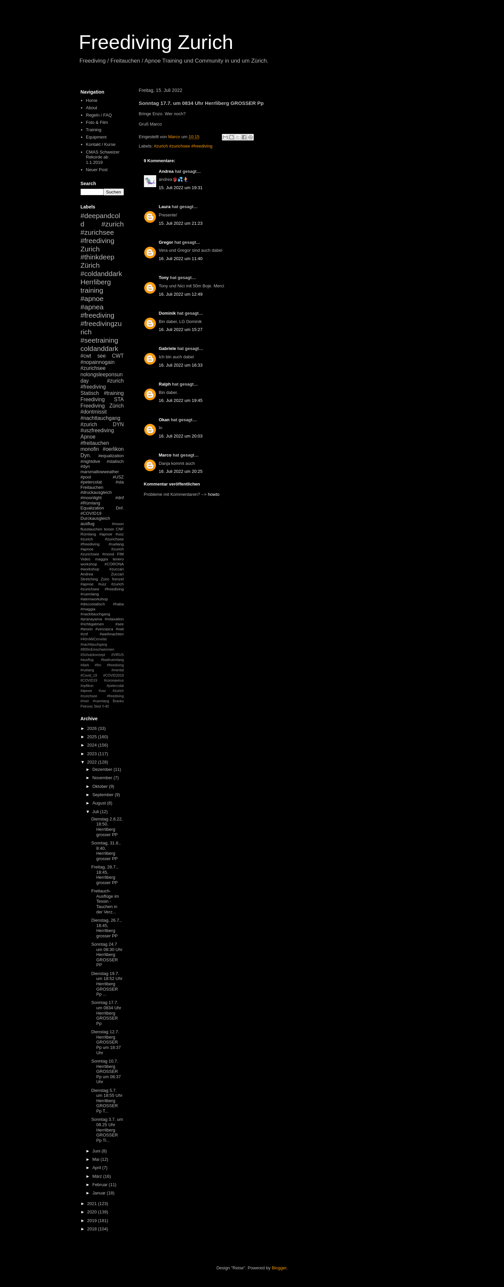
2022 (92, 762)
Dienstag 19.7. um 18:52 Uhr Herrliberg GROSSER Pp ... (107, 984)
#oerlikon (113, 449)
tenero (118, 559)
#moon (118, 523)
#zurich (89, 424)
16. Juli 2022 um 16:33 (181, 365)
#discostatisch (93, 604)
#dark (85, 665)
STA (119, 399)
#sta (120, 482)
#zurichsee (93, 368)
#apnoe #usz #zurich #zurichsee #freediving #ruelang (102, 539)
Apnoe (88, 437)
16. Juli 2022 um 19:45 (181, 400)
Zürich (90, 265)
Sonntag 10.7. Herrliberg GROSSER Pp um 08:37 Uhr (106, 1071)
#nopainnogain (98, 362)
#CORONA (114, 564)
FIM (120, 554)
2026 (92, 728)
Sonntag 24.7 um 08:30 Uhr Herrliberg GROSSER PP (107, 954)
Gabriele (167, 348)
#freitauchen (95, 443)
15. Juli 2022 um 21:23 (181, 223)
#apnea (92, 307)
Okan (164, 419)
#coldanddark (101, 273)
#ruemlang (101, 701)
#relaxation (114, 619)
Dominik (167, 313)
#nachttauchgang (101, 418)
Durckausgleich (95, 518)
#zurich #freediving (102, 384)
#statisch (115, 461)
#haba (118, 604)
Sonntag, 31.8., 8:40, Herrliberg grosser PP (106, 850)
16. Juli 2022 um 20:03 (181, 436)
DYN (118, 424)
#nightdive (90, 461)
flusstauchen (92, 529)
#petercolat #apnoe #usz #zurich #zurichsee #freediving (102, 691)
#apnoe (92, 298)
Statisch (90, 393)
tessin (109, 529)
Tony (164, 277)
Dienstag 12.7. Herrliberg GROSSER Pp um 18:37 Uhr (106, 1042)
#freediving (98, 315)
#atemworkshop (94, 599)
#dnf (119, 497)
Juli (96, 811)
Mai (96, 1159)
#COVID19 (91, 513)
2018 (92, 1228)
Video (86, 559)
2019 (92, 1220)
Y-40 (105, 706)
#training (114, 393)
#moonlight (91, 497)
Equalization (92, 507)
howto (214, 494)
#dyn (85, 466)
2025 (92, 736)
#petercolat (91, 482)
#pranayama (91, 619)
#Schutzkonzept (93, 655)
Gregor (166, 242)
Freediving (93, 399)
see (101, 356)
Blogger (279, 1267)
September (103, 794)
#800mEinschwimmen (98, 649)
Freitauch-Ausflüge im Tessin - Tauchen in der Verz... (105, 901)
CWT (118, 356)
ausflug (88, 523)
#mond (108, 554)
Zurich (90, 249)
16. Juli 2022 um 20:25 (181, 471)
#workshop (90, 569)
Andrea (166, 171)
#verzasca (104, 629)
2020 (92, 1211)
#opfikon (87, 686)
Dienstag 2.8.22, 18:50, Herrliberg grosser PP (107, 826)
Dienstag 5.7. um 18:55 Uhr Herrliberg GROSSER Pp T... (107, 1101)
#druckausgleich (96, 492)
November (103, 777)
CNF (120, 529)
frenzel (118, 579)
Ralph (165, 384)
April (97, 1167)
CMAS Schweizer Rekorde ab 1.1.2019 (103, 157)
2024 (92, 745)
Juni (96, 1150)
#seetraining (99, 340)
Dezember (103, 769)
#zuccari (116, 569)
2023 (92, 753)
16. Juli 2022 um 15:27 (181, 329)
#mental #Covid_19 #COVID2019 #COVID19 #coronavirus (102, 675)
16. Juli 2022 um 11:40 (181, 258)
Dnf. (120, 507)
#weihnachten (112, 634)
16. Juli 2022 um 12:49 (181, 294)
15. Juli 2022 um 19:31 (181, 187)
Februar (100, 1184)
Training (93, 129)
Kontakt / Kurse (101, 144)
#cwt (86, 356)
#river (85, 701)
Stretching (89, 579)
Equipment (96, 137)
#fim (98, 665)
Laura (165, 206)
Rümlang (88, 534)
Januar (99, 1192)
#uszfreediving (97, 430)
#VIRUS (117, 655)
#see (119, 624)
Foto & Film (97, 122)
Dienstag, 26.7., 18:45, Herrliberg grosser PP (106, 928)
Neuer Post (97, 169)
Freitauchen (92, 487)
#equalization (111, 455)
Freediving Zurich (156, 42)
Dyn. (86, 455)
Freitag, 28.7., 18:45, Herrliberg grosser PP (104, 874)
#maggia (88, 609)
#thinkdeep (98, 257)
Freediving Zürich (102, 406)
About (91, 107)
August (99, 803)
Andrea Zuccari (102, 574)
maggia (101, 559)
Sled (97, 706)
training (92, 290)
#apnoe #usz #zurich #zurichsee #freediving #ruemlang (102, 589)
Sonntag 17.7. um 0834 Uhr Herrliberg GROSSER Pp (106, 1013)
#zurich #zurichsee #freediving (183, 146)
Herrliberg (96, 282)
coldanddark (99, 348)
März (97, 1176)
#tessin (87, 629)
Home (92, 100)
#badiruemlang (112, 660)
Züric (105, 579)
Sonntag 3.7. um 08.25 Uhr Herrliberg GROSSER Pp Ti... (107, 1129)
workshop (89, 564)
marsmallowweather (100, 471)
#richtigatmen (92, 624)
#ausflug (87, 660)
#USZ (118, 477)
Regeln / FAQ (99, 115)
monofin (90, 449)
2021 (92, 1203)
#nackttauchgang (95, 614)
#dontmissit (94, 412)
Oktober (100, 786)
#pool (86, 477)
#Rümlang (90, 502)
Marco (165, 455)
